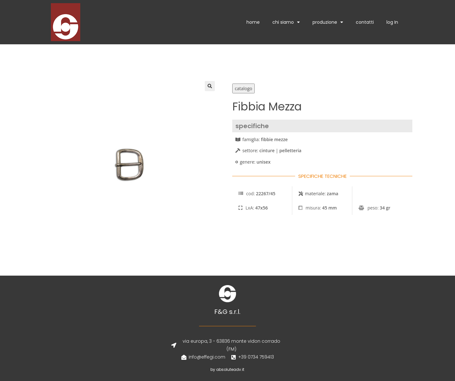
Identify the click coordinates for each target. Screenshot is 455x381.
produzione (327, 22)
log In (392, 22)
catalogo (243, 88)
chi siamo (286, 22)
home (253, 22)
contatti (365, 22)
